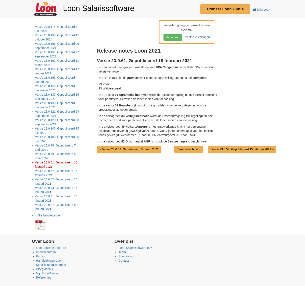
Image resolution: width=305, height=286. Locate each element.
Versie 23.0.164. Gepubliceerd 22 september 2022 (57, 54)
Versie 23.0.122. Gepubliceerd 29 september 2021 (57, 113)
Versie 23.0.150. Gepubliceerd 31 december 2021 (57, 88)
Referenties (43, 277)
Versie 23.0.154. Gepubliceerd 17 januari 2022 (57, 71)
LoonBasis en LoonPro (51, 248)
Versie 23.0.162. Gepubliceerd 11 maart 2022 (57, 63)
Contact (124, 260)
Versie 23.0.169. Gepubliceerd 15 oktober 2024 (57, 37)
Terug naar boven (188, 149)
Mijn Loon (261, 9)
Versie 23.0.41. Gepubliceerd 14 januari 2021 (56, 198)
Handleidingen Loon (49, 260)
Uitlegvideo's (44, 269)
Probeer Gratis (225, 9)
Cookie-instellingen (196, 37)
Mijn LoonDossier (47, 273)
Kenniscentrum (46, 252)
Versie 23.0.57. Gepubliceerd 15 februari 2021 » (242, 149)
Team (122, 252)
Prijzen (40, 256)
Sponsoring (126, 256)
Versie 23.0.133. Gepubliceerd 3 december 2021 (56, 105)
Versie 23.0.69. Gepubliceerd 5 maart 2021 (55, 156)
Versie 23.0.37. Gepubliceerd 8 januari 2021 (55, 207)
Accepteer (173, 37)
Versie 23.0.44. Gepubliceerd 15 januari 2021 (56, 190)
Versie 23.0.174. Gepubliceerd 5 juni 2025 (56, 29)
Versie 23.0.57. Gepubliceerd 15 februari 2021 (56, 173)
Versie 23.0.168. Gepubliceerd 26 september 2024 (57, 46)
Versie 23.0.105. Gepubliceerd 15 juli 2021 (57, 130)
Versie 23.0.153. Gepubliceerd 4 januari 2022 (56, 80)
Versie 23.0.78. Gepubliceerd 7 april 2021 (55, 147)
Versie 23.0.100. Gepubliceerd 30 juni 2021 (57, 139)
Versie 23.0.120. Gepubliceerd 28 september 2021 (57, 122)
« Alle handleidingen (48, 215)
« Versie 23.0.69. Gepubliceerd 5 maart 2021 (129, 149)
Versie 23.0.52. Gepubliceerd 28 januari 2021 (56, 181)
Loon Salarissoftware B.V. (135, 248)
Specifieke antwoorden (51, 264)
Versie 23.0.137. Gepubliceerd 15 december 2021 (57, 96)
